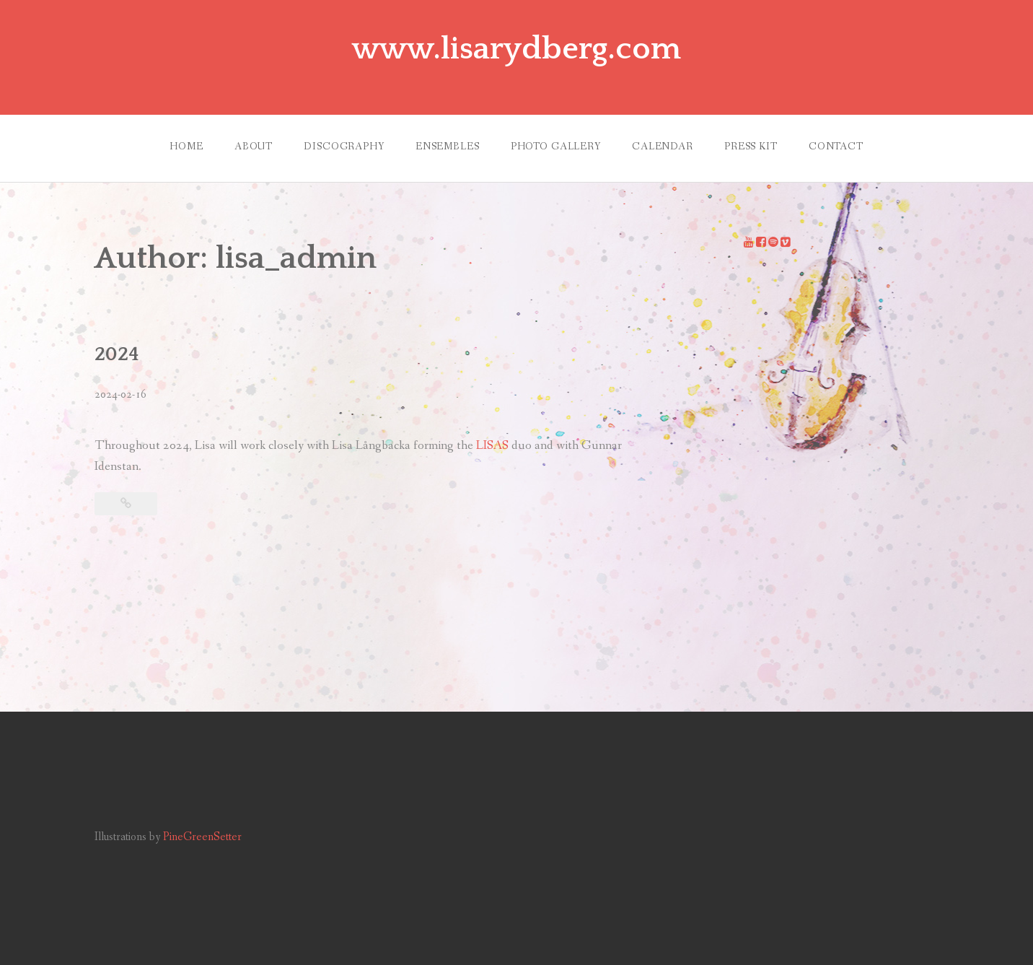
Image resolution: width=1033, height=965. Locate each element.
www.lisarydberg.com (516, 49)
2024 (116, 354)
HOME (186, 146)
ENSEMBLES (448, 146)
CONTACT (836, 146)
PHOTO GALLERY (556, 146)
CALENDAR (662, 146)
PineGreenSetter (202, 836)
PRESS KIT (751, 146)
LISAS (493, 445)
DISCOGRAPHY (344, 146)
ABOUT (253, 146)
